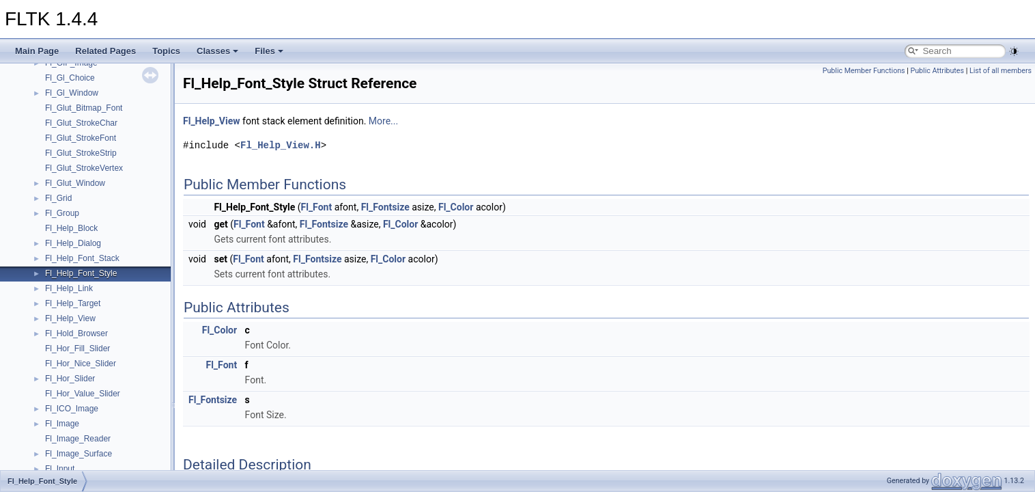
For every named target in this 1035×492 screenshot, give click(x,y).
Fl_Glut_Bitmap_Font (83, 108)
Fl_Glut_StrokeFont (80, 138)
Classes (217, 51)
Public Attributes (937, 70)
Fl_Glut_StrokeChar (81, 123)
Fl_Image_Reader (78, 438)
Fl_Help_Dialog (73, 243)
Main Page (37, 51)
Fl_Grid (58, 198)
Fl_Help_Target (72, 303)
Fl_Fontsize (385, 207)
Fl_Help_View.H (280, 145)
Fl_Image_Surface (78, 454)
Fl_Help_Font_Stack (82, 258)
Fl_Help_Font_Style (81, 273)
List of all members (1000, 70)
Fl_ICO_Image (71, 408)
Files (269, 51)
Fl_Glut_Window (75, 183)
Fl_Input (59, 469)
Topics (166, 51)
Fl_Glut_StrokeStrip (81, 153)
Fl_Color (455, 207)
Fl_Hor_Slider (70, 378)
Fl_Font (316, 207)
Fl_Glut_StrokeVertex (84, 168)
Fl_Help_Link (69, 288)
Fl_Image (62, 423)
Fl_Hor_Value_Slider (82, 393)
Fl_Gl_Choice (70, 78)
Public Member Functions (864, 70)
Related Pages (105, 51)
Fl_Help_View (70, 318)
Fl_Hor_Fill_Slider (77, 348)
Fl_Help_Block (71, 228)
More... (383, 120)
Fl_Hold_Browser (76, 333)
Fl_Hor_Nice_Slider (80, 363)
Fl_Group (62, 213)
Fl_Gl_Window (71, 93)
